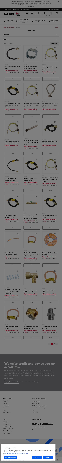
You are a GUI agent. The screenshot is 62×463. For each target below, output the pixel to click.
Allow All (48, 457)
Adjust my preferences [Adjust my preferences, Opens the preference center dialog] (10, 457)
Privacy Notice (7, 453)
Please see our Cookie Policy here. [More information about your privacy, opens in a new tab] (19, 453)
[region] (28, 452)
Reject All (36, 457)
